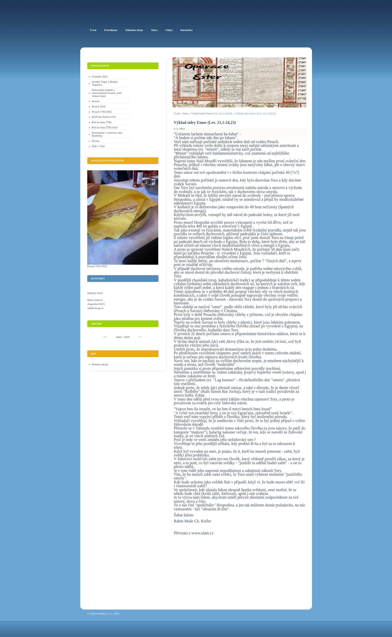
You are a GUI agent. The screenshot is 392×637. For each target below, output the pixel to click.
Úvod (177, 113)
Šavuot (96, 140)
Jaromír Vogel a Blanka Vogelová (105, 83)
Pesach (96, 101)
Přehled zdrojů (100, 364)
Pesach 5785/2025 (102, 111)
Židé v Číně (98, 146)
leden (119, 336)
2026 (127, 336)
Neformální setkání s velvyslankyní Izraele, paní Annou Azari (107, 92)
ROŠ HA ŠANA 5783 (104, 116)
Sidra (185, 113)
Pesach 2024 (99, 106)
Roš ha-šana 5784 (101, 122)
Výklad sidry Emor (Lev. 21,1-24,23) (211, 113)
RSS (116, 613)
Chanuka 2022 (100, 76)
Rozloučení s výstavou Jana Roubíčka (107, 134)
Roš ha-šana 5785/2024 (105, 127)
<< (105, 336)
